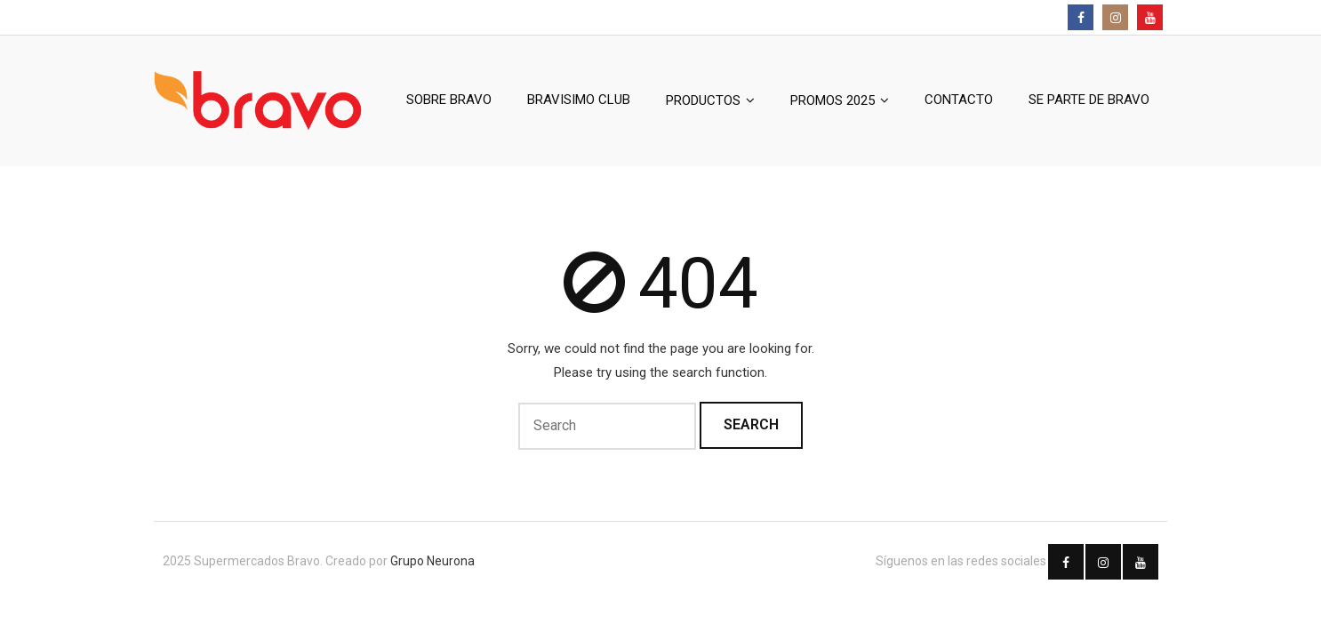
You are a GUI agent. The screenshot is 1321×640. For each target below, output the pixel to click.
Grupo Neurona (432, 561)
